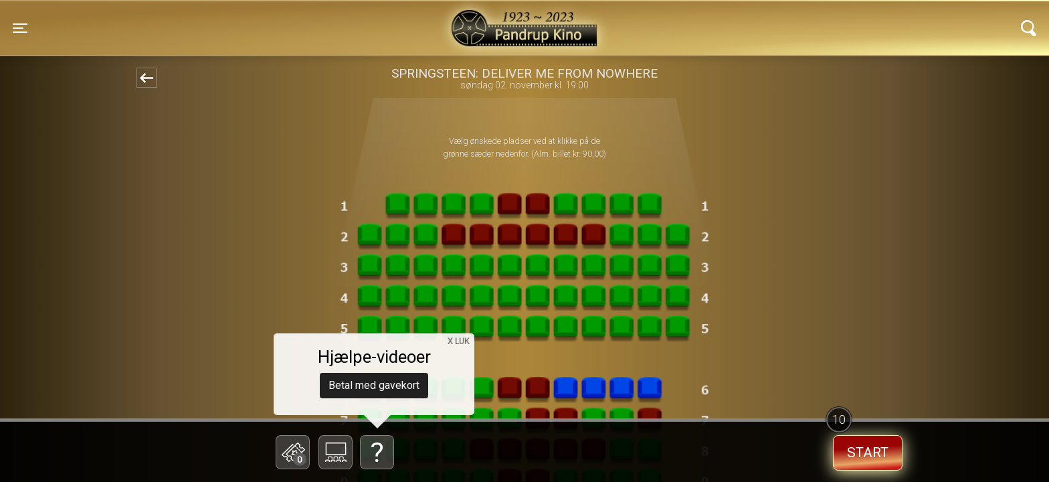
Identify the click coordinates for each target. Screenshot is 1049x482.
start (867, 453)
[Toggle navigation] (20, 28)
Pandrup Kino (252, 19)
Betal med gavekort (373, 385)
